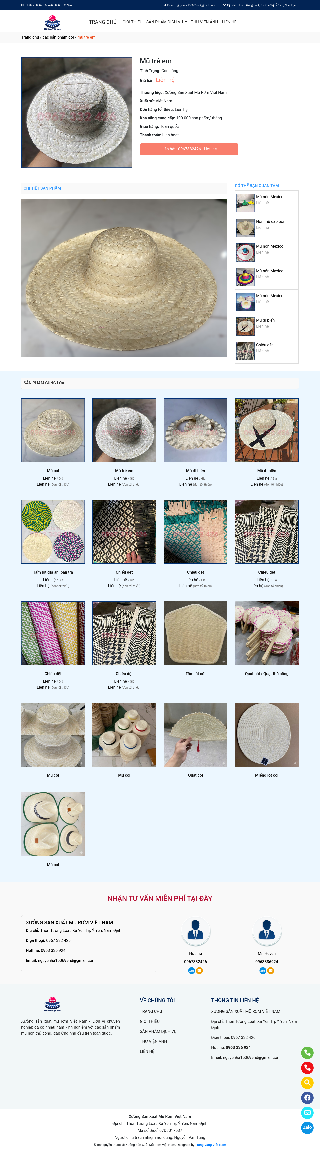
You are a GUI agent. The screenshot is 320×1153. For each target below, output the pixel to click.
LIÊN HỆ (229, 22)
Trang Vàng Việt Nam (210, 1145)
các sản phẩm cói (58, 37)
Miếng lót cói (266, 775)
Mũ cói (53, 470)
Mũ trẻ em (124, 470)
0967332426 (189, 149)
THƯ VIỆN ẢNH (204, 22)
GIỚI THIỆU (132, 22)
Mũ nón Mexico (270, 196)
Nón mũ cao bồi (270, 221)
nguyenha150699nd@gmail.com (67, 960)
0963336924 (267, 961)
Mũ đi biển (265, 320)
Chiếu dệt (264, 345)
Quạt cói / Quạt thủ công (266, 673)
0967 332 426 (58, 940)
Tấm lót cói (196, 673)
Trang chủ (30, 37)
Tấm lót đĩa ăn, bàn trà (53, 572)
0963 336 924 (53, 950)
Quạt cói (195, 775)
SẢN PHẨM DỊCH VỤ (165, 22)
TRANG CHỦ (102, 22)
